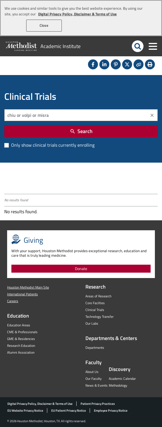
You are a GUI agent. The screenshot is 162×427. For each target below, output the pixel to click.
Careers (12, 301)
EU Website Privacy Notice (25, 410)
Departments (94, 347)
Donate (81, 268)
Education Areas (18, 325)
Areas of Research (98, 296)
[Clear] (152, 115)
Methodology (118, 385)
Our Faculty (93, 378)
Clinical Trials (94, 309)
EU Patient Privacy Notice (68, 410)
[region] (81, 18)
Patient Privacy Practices (98, 403)
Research (95, 287)
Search (81, 131)
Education (18, 316)
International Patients (22, 294)
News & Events (96, 385)
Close (44, 25)
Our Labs (91, 323)
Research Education (21, 345)
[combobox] (81, 115)
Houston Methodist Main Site (28, 287)
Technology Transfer (99, 316)
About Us (92, 371)
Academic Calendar (122, 378)
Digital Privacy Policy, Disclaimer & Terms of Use (40, 403)
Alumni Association (20, 352)
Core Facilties (95, 303)
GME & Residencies (21, 338)
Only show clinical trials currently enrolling (52, 145)
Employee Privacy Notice (111, 410)
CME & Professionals (22, 332)
